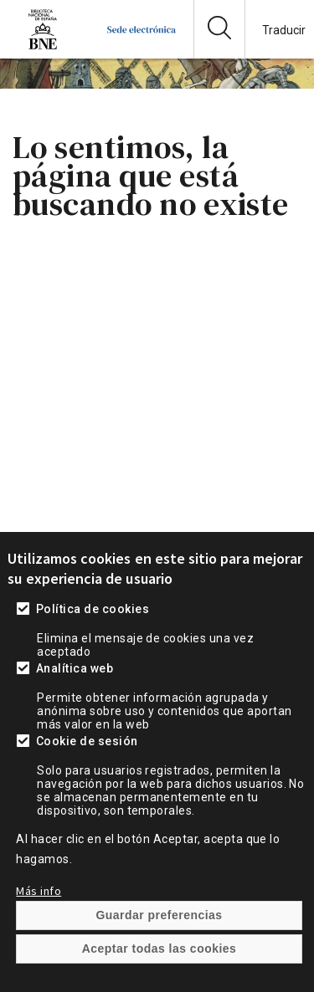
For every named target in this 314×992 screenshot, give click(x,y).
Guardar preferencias (158, 947)
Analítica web (74, 701)
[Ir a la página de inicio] (141, 46)
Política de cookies (92, 641)
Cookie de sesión (87, 773)
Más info (38, 923)
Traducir (284, 30)
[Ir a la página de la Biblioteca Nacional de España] (42, 46)
